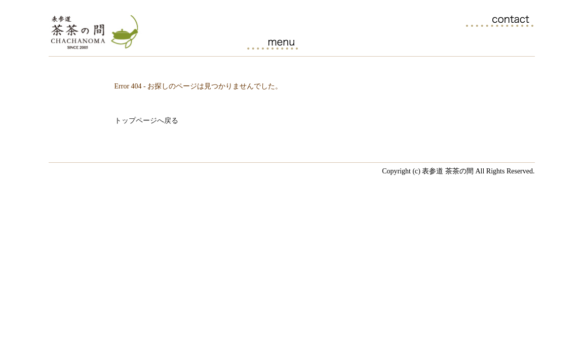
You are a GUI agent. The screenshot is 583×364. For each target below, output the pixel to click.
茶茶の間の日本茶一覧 (330, 42)
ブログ (447, 42)
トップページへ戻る (146, 120)
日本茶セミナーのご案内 (389, 42)
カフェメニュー (272, 42)
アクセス (505, 42)
